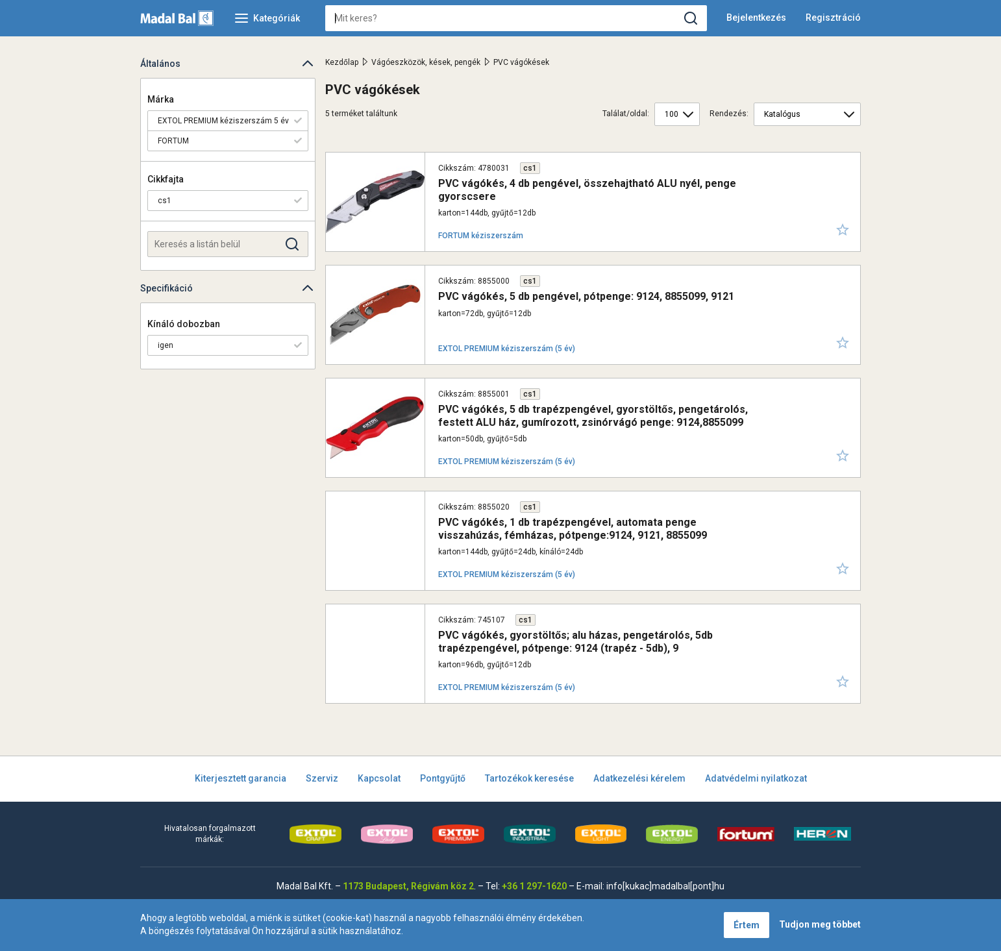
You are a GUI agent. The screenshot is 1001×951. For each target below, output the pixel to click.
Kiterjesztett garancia (240, 778)
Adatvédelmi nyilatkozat (756, 778)
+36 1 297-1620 (534, 886)
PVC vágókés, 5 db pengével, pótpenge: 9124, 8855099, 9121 (586, 296)
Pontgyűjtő (442, 778)
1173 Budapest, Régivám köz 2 (408, 886)
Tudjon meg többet (820, 924)
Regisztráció (833, 17)
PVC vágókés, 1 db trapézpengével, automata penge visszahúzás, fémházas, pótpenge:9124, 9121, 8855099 (572, 528)
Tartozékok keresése (529, 778)
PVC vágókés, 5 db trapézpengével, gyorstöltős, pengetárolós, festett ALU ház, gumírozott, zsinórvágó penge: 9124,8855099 (593, 415)
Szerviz (322, 778)
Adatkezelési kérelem (639, 778)
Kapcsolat (379, 778)
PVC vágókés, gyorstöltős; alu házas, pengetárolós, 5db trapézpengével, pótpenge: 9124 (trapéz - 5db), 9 (575, 641)
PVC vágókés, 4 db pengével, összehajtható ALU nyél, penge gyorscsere (587, 189)
